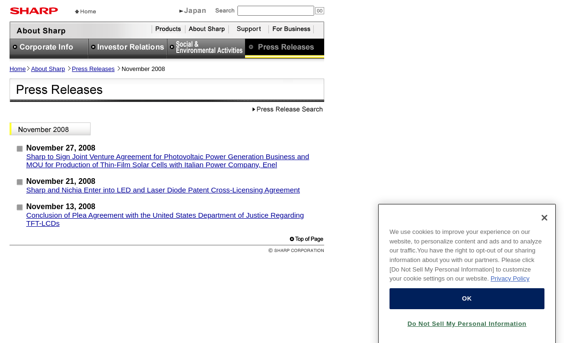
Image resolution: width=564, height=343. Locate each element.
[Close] (544, 222)
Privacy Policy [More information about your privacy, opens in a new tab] (510, 283)
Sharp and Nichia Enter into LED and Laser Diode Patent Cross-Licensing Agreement (163, 190)
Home (18, 68)
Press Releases (93, 68)
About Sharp (48, 68)
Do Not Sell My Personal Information (467, 328)
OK (467, 303)
